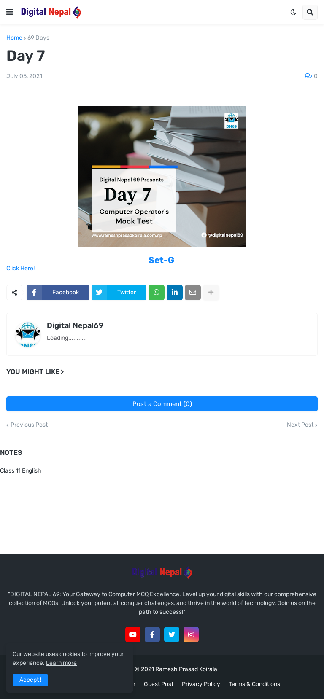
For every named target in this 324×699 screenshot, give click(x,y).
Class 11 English (20, 470)
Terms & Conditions (254, 684)
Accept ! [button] (30, 679)
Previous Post (29, 425)
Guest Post (158, 684)
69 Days (38, 38)
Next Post (300, 425)
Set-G (161, 260)
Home (14, 38)
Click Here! (20, 268)
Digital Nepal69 (75, 325)
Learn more (61, 663)
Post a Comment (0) (162, 404)
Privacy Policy (201, 684)
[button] (9, 12)
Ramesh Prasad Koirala (186, 669)
